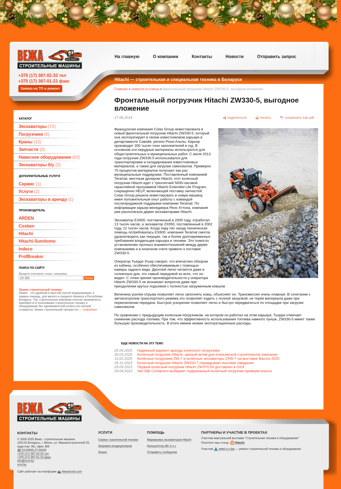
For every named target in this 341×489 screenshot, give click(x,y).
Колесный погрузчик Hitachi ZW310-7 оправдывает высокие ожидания (195, 363)
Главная (121, 89)
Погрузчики (34, 134)
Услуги (29, 191)
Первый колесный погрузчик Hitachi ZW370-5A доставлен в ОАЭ (190, 367)
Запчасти (32, 149)
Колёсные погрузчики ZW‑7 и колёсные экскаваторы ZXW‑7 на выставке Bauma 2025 (208, 358)
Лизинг (102, 452)
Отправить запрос (276, 56)
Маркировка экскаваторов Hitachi (169, 439)
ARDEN (26, 218)
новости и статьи (145, 89)
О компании (165, 56)
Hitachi (26, 233)
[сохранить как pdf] (297, 118)
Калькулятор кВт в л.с (161, 445)
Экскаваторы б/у (40, 164)
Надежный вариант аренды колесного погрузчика (178, 350)
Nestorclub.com (72, 471)
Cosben (27, 226)
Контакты (202, 56)
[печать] (263, 118)
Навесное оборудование (49, 157)
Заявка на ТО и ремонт (40, 88)
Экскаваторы (37, 126)
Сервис (30, 184)
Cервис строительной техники (118, 439)
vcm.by (21, 464)
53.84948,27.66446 (34, 449)
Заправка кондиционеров (115, 445)
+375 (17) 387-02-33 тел (42, 75)
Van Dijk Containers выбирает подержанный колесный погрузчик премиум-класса (204, 371)
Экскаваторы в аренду (46, 199)
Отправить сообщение (162, 452)
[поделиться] (234, 118)
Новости (235, 56)
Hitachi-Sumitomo (37, 241)
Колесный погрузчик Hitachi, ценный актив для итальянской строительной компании (207, 354)
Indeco (26, 249)
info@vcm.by (25, 460)
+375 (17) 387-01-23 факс (44, 81)
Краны (30, 142)
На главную (127, 56)
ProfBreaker (31, 256)
